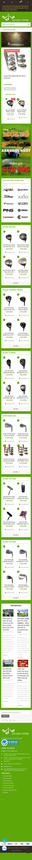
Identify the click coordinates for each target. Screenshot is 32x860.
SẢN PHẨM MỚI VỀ (12, 50)
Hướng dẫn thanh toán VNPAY (10, 790)
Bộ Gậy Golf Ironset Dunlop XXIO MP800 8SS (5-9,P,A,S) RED (9, 460)
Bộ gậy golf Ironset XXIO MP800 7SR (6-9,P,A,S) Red (23, 460)
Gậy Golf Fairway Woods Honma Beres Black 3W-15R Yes (23, 335)
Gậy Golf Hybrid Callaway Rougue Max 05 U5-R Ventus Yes (9, 372)
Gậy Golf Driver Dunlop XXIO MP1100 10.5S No (9, 246)
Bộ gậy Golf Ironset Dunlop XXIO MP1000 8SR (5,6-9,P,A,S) (23, 435)
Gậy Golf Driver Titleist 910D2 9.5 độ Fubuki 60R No (23, 246)
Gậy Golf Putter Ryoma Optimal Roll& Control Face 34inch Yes (9, 523)
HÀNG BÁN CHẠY (10, 94)
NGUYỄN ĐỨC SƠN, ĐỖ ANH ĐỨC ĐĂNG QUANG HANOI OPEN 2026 (7, 673)
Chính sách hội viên (7, 776)
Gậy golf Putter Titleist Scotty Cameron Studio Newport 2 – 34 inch (9, 498)
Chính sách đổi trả (7, 778)
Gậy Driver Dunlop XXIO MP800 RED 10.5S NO (23, 272)
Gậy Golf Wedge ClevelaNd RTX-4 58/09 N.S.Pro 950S (23, 561)
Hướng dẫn (5, 792)
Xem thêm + (16, 346)
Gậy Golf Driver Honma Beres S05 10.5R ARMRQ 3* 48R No (9, 272)
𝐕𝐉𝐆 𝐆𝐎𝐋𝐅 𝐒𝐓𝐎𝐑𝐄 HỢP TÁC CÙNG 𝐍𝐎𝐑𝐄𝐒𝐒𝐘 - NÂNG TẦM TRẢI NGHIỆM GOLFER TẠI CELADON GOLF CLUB (23, 625)
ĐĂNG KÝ (5, 716)
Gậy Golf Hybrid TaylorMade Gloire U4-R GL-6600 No (9, 397)
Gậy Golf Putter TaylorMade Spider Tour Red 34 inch (23, 523)
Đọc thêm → (5, 655)
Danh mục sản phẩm (9, 29)
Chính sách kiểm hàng (8, 783)
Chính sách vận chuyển (8, 785)
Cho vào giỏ (12, 119)
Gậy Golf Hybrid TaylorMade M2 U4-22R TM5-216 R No (23, 372)
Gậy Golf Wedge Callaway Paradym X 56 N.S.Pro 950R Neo (9, 561)
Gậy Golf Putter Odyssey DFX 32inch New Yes (23, 498)
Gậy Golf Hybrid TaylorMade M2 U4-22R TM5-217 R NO (23, 397)
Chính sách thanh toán (8, 787)
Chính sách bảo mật (7, 780)
